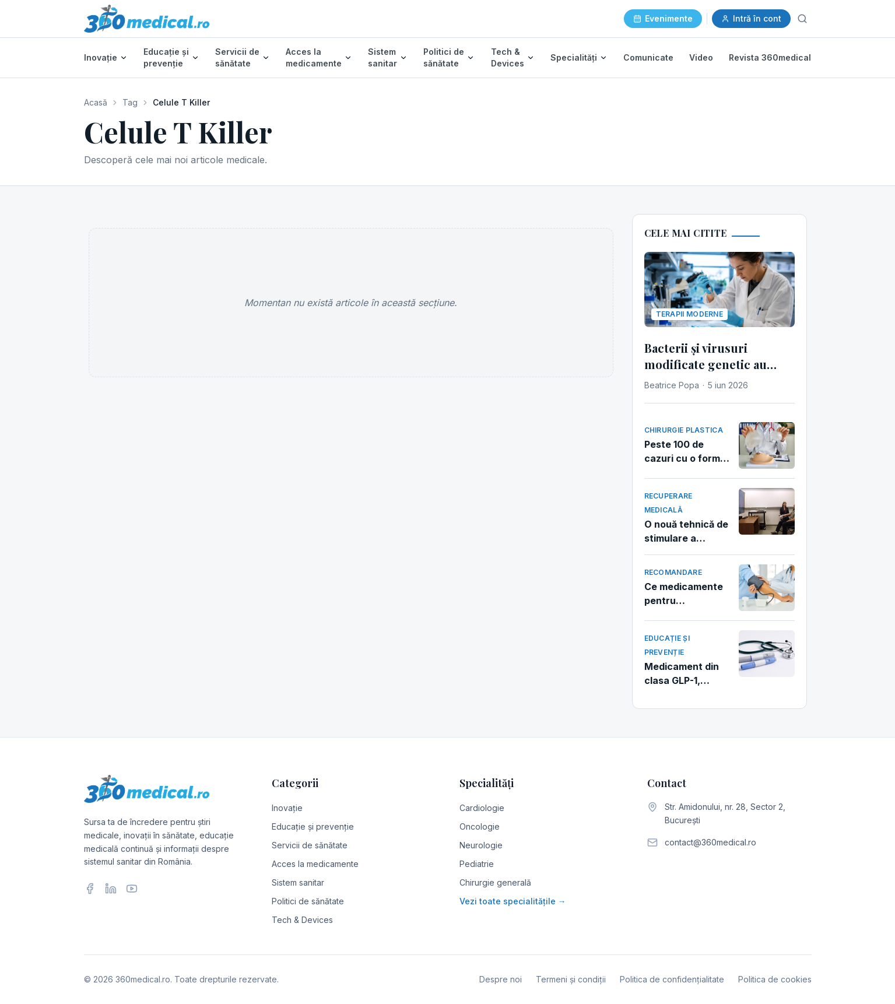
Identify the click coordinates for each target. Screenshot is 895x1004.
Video (701, 57)
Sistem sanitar (382, 57)
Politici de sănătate (443, 57)
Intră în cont (751, 18)
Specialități (573, 57)
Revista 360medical (770, 57)
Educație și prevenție (166, 57)
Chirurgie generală (495, 882)
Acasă (95, 102)
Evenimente (663, 18)
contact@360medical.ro (710, 842)
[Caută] (802, 18)
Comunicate (648, 57)
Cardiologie (481, 808)
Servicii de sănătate (237, 57)
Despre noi (500, 979)
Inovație (100, 57)
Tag (130, 102)
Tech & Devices (507, 57)
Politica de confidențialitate (672, 979)
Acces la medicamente (314, 57)
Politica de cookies (775, 979)
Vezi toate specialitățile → (512, 901)
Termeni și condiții (571, 979)
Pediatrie (476, 864)
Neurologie (481, 845)
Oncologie (479, 826)
